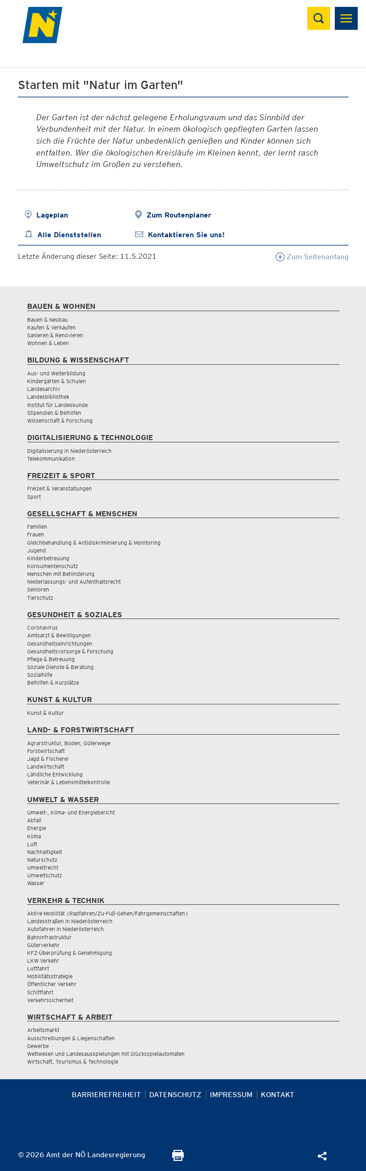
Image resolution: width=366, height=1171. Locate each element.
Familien (37, 526)
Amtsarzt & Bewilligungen (59, 635)
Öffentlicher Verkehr (52, 984)
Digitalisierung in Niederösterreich (69, 450)
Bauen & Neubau (47, 319)
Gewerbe (38, 1046)
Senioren (38, 589)
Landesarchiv (43, 388)
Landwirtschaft (45, 766)
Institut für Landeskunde (57, 404)
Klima (34, 836)
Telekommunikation (51, 458)
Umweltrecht (42, 867)
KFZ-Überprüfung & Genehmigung (69, 952)
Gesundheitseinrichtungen (59, 643)
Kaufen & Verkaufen (51, 327)
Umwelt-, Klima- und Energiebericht (71, 812)
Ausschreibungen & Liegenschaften (71, 1038)
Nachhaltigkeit (44, 851)
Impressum (231, 1094)
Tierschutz (40, 597)
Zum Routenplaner (178, 215)
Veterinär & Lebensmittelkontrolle (68, 782)
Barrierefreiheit (106, 1094)
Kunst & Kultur (45, 712)
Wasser (36, 883)
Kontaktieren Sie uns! (186, 234)
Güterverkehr (43, 945)
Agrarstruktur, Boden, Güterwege (68, 743)
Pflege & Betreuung (51, 659)
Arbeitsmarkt (43, 1029)
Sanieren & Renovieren (55, 335)
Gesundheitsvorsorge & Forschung (70, 651)
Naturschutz (42, 859)
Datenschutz (175, 1094)
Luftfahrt (38, 968)
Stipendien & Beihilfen (54, 412)
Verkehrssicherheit (50, 1000)
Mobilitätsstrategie (50, 976)
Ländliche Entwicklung (55, 774)
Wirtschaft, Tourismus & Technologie (72, 1061)
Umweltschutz (44, 875)
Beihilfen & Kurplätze (53, 682)
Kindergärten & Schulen (56, 381)
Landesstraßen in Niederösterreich (70, 921)
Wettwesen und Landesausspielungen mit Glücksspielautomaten (106, 1053)
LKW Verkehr (43, 960)
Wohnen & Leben (48, 343)
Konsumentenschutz (52, 566)
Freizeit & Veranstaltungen (59, 488)
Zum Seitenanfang (312, 256)
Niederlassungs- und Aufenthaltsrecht (74, 581)
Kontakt (277, 1094)
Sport (34, 496)
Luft (32, 844)
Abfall (34, 820)
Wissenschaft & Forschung (60, 420)
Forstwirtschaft (46, 750)
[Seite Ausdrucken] (178, 1158)
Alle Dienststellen (69, 234)
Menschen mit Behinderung (61, 573)
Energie (36, 828)
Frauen (35, 534)
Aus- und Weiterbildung (56, 373)
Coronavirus (42, 627)
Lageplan (52, 215)
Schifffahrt (40, 992)
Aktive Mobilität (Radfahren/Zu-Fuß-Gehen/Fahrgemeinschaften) (107, 913)
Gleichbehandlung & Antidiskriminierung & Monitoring (94, 542)
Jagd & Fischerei (47, 758)
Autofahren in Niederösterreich (65, 929)
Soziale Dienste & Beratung (60, 667)
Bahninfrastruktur (49, 937)
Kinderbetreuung (48, 558)
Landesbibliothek (48, 396)
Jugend (36, 550)
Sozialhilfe (39, 674)
